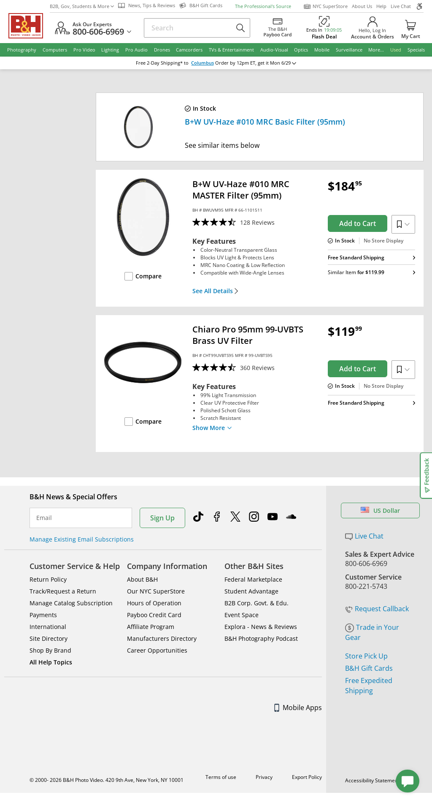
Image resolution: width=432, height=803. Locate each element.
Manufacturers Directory (162, 638)
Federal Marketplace (253, 579)
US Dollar (380, 510)
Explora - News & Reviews (260, 627)
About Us (362, 6)
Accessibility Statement (372, 780)
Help (381, 6)
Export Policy (307, 777)
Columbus (202, 63)
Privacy (264, 777)
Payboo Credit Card (154, 615)
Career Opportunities (157, 650)
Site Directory (49, 638)
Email (44, 518)
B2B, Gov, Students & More (82, 6)
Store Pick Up (366, 656)
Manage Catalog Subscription (71, 603)
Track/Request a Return (63, 591)
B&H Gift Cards (369, 668)
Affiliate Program (150, 627)
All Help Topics (51, 662)
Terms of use (220, 777)
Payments (43, 615)
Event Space (241, 615)
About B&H (142, 579)
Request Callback (377, 608)
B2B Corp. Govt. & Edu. (256, 603)
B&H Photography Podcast (261, 638)
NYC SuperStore (325, 6)
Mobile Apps (298, 707)
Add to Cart (357, 223)
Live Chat (401, 6)
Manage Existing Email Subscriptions (82, 539)
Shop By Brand (50, 650)
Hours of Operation (154, 603)
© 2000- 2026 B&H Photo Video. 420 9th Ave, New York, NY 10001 (107, 780)
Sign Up (162, 518)
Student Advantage (251, 591)
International (48, 627)
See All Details (215, 291)
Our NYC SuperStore (156, 591)
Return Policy (48, 579)
